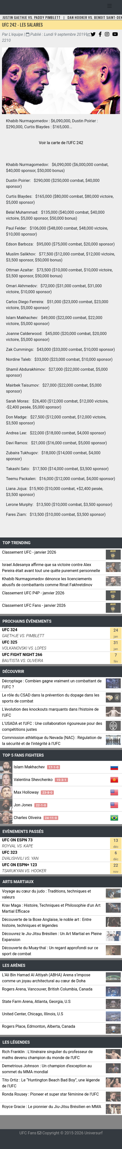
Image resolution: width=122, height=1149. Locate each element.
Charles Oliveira (36, 817)
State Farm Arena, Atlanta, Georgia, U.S (36, 1001)
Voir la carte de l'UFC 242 (61, 142)
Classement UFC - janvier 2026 (29, 552)
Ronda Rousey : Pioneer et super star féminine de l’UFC (50, 1094)
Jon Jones (30, 805)
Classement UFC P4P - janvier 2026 (33, 593)
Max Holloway (34, 792)
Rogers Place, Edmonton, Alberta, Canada (38, 1026)
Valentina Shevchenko (41, 779)
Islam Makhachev (37, 767)
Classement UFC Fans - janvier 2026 (34, 605)
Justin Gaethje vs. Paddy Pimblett (31, 17)
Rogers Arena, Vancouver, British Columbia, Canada (47, 989)
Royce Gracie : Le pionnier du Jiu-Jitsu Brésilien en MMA (51, 1106)
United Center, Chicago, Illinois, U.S (32, 1014)
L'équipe (16, 34)
